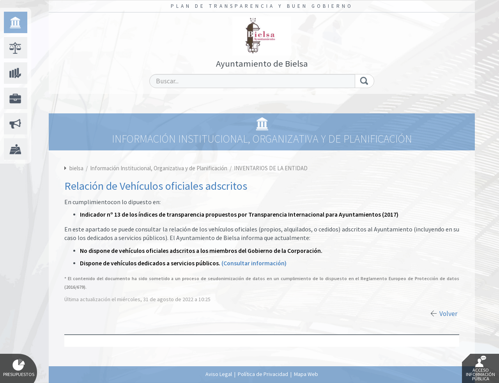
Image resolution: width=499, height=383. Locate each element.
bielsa (76, 168)
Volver (448, 313)
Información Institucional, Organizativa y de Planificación (159, 168)
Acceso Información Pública (480, 368)
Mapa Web (306, 374)
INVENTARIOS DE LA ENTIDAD (271, 168)
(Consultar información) (254, 263)
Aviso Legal (218, 374)
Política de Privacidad (263, 374)
